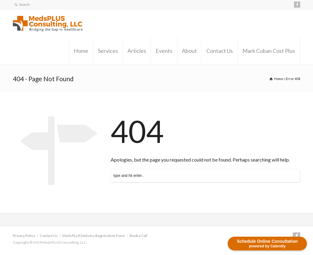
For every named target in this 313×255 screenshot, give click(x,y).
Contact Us (219, 50)
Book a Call (138, 235)
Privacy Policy (24, 235)
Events (164, 50)
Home (81, 50)
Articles (136, 50)
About (189, 50)
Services (108, 50)
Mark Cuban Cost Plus (268, 50)
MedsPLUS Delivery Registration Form (93, 235)
